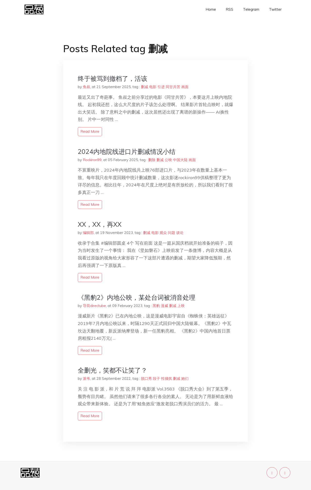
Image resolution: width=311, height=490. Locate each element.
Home (211, 9)
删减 (144, 86)
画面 (185, 86)
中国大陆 (180, 160)
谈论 (179, 232)
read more (89, 131)
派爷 (86, 378)
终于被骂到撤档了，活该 (112, 79)
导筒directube (94, 305)
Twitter (275, 9)
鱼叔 (86, 86)
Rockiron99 (92, 160)
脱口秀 (146, 378)
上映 (181, 305)
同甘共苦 (173, 86)
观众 (163, 232)
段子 (156, 378)
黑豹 (156, 305)
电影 (152, 86)
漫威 (164, 305)
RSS (229, 9)
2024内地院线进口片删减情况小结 (126, 152)
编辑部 (88, 232)
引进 (161, 86)
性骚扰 (166, 378)
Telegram (251, 9)
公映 (168, 160)
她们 (185, 378)
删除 (152, 160)
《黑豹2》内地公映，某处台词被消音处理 (136, 297)
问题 (171, 232)
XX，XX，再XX (99, 224)
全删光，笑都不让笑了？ (112, 370)
